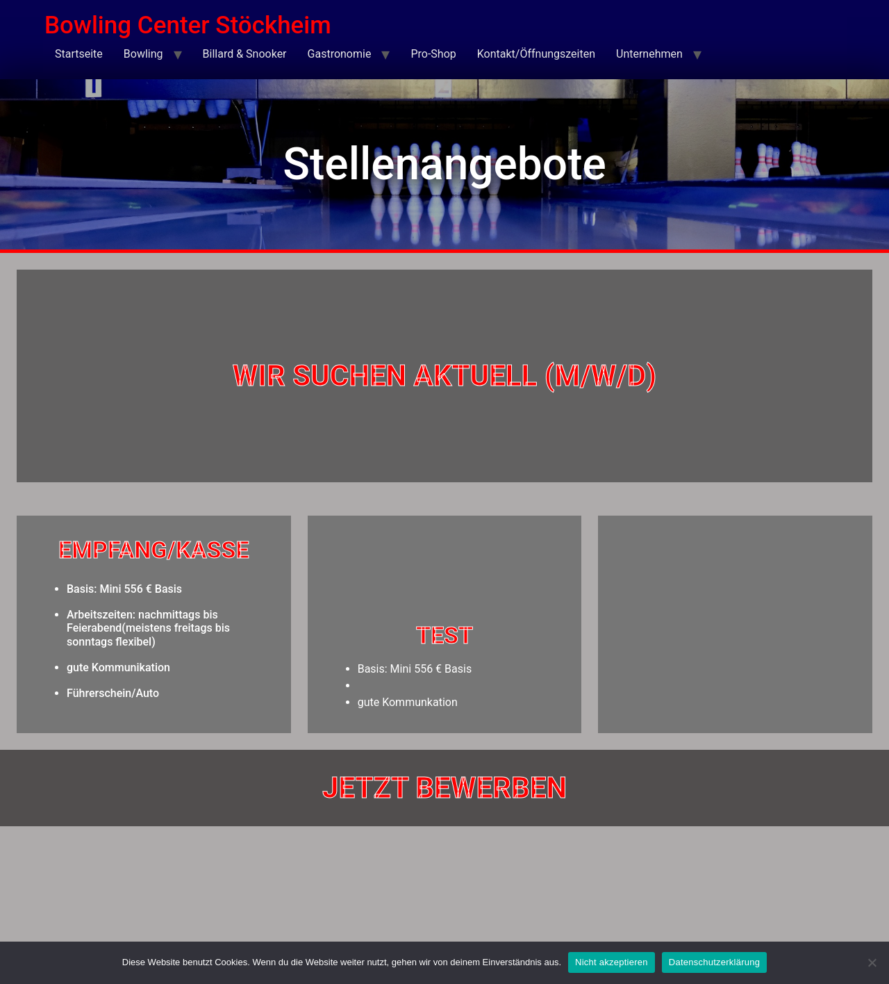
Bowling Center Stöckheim (187, 25)
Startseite (79, 53)
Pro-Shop (433, 53)
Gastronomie (340, 53)
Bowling (143, 53)
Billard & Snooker (245, 53)
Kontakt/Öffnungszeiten (536, 53)
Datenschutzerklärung (714, 962)
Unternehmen (649, 53)
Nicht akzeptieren (611, 962)
